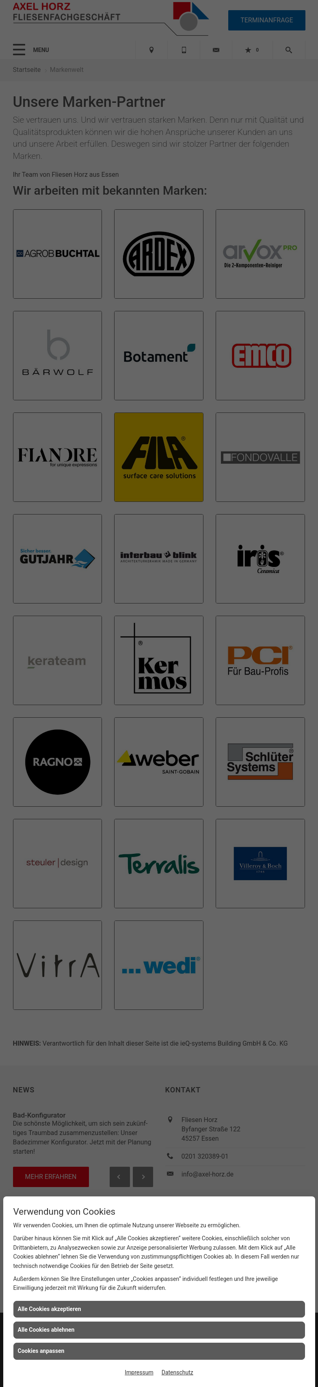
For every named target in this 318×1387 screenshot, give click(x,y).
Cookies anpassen (41, 1351)
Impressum (139, 1372)
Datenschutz (177, 1372)
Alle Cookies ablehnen (46, 1329)
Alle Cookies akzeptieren (49, 1309)
